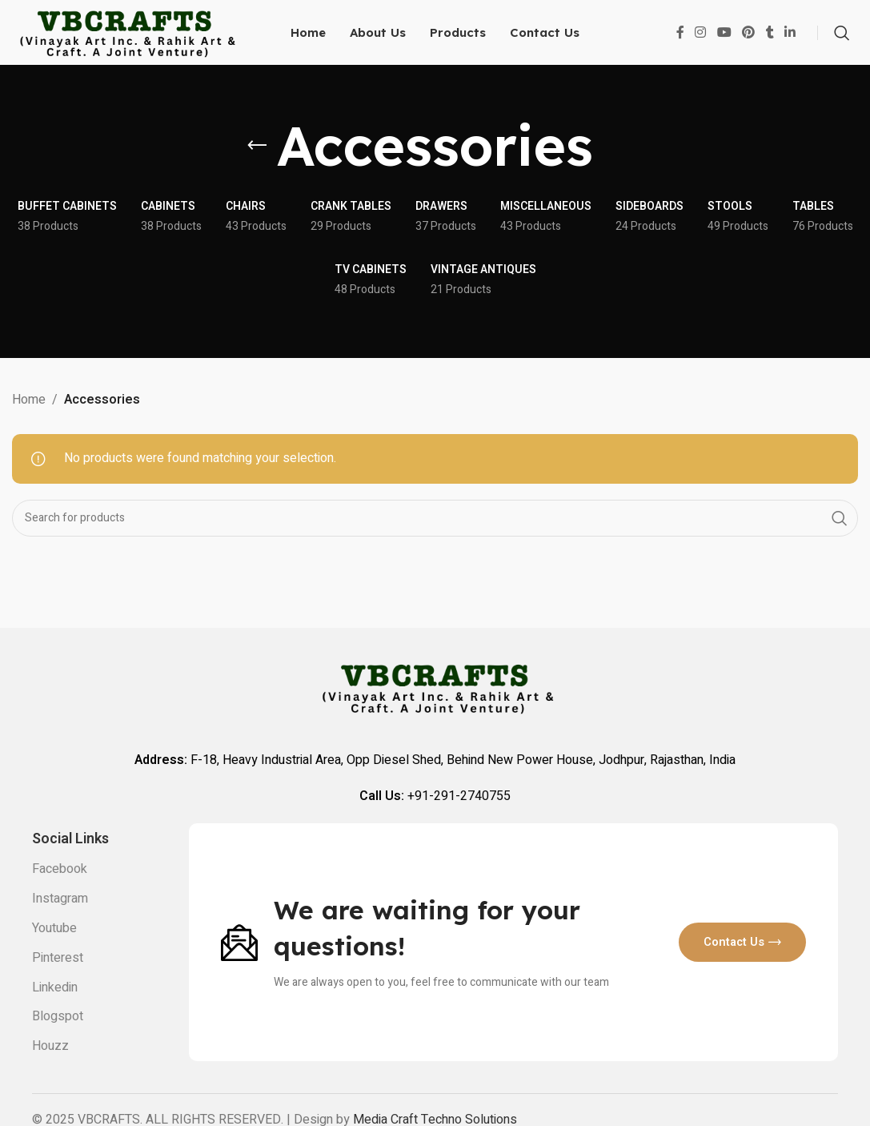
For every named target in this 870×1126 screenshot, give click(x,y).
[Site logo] (125, 43)
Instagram (60, 921)
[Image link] (239, 965)
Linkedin (55, 1009)
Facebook (59, 892)
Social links (70, 862)
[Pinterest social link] (748, 43)
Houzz (50, 1069)
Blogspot (57, 1039)
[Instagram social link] (701, 43)
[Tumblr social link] (770, 43)
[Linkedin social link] (790, 43)
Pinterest (57, 981)
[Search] (842, 44)
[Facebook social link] (680, 43)
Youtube (54, 951)
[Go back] (257, 169)
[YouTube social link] (724, 43)
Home (29, 422)
